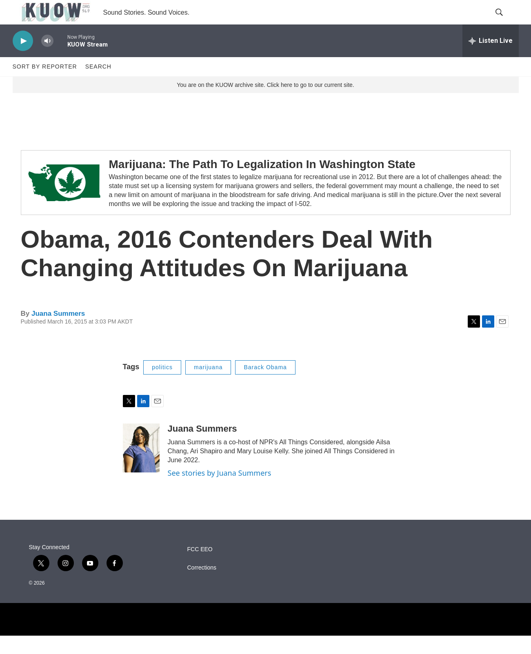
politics (162, 385)
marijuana (208, 385)
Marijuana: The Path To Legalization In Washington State (262, 182)
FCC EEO (200, 568)
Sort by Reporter (45, 85)
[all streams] (490, 59)
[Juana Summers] (141, 466)
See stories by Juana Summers (219, 491)
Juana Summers (58, 332)
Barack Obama (265, 385)
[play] (22, 59)
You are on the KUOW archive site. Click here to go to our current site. (265, 103)
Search (98, 85)
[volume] (47, 59)
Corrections (202, 586)
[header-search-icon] (505, 21)
